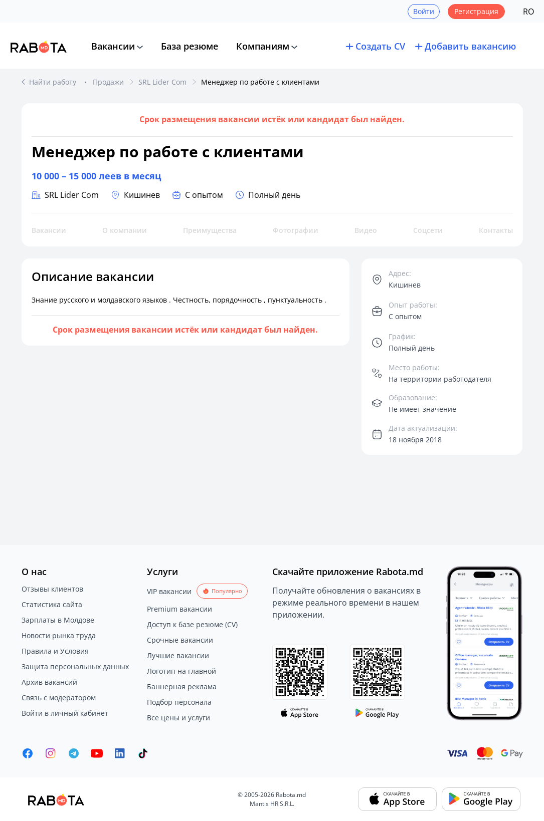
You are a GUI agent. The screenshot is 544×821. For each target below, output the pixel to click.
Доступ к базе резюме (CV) (192, 624)
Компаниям (262, 46)
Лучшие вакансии (178, 655)
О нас (34, 572)
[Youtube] (97, 753)
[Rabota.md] (38, 46)
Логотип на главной (181, 671)
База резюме (189, 46)
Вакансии (113, 46)
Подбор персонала (179, 702)
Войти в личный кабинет (65, 713)
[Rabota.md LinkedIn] (120, 753)
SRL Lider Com (162, 82)
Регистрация (476, 11)
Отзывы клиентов (52, 589)
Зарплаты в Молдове (58, 620)
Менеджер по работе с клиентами (260, 82)
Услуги (162, 572)
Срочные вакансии (180, 640)
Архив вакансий (49, 682)
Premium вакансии (179, 609)
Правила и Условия (55, 651)
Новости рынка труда (59, 635)
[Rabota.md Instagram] (51, 753)
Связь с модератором (59, 697)
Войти (423, 11)
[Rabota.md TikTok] (143, 753)
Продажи (108, 82)
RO (528, 11)
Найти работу (53, 82)
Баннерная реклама (182, 686)
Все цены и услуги (178, 717)
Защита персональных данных (75, 666)
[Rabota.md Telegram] (74, 753)
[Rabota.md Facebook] (28, 753)
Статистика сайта (52, 604)
